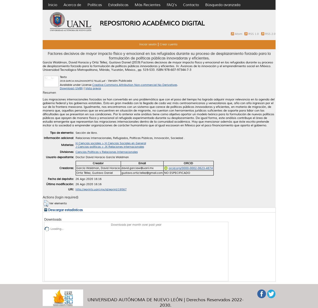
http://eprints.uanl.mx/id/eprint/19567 (101, 189)
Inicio (52, 5)
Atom (239, 34)
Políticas (94, 5)
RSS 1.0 (254, 34)
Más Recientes (147, 5)
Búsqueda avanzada (222, 5)
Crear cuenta (168, 44)
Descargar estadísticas (63, 210)
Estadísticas (118, 5)
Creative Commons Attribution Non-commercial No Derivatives (134, 85)
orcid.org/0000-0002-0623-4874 (188, 168)
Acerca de (72, 5)
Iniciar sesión (148, 44)
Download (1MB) (71, 88)
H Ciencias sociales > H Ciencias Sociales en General (111, 143)
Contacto (191, 5)
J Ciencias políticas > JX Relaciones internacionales (110, 147)
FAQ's (172, 5)
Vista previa (93, 88)
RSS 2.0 (270, 34)
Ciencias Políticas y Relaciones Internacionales (107, 152)
